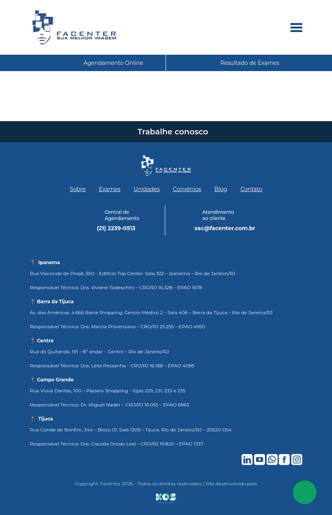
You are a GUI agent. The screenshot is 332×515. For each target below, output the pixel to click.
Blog (221, 189)
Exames (110, 189)
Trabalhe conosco (172, 131)
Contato (251, 189)
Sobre (78, 189)
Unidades (147, 189)
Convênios (187, 189)
